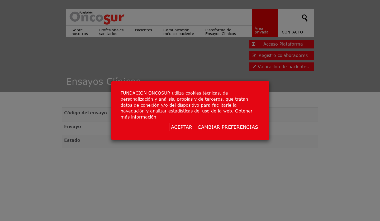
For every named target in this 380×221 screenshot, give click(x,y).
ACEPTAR (181, 127)
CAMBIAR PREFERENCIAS (228, 127)
